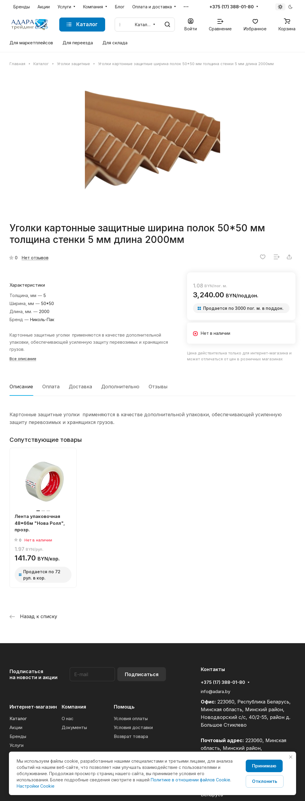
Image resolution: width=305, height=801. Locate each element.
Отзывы (158, 386)
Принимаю (264, 766)
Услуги (17, 745)
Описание (21, 386)
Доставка (80, 386)
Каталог (18, 718)
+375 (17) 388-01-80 (231, 7)
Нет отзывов (35, 257)
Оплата (51, 386)
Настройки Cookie (36, 786)
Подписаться (141, 674)
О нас (68, 718)
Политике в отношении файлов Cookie (190, 779)
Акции (16, 727)
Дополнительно (120, 386)
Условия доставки (133, 727)
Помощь (124, 707)
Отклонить (264, 781)
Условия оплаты (131, 718)
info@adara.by (215, 691)
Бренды (18, 736)
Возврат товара (131, 736)
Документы (74, 727)
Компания (74, 707)
